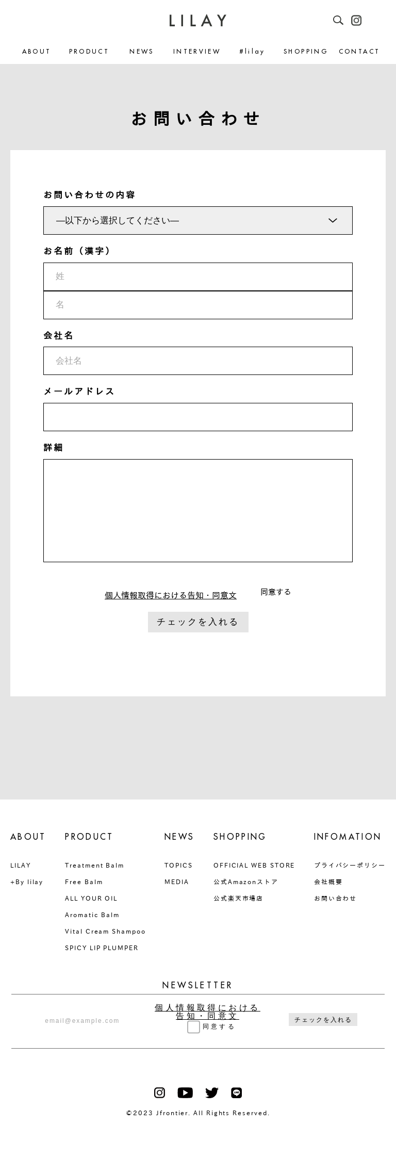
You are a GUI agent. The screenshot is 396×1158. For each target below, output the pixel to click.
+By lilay (26, 881)
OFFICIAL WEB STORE (254, 865)
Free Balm (84, 881)
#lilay (252, 51)
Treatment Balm (94, 865)
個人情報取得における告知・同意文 (171, 595)
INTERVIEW (197, 51)
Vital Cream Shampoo (105, 931)
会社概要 (328, 881)
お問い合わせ (335, 898)
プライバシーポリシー (350, 865)
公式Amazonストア (245, 881)
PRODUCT (89, 51)
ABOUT (37, 51)
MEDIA (176, 881)
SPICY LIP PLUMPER (102, 947)
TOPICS (178, 865)
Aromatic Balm (92, 914)
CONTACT (360, 51)
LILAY (20, 865)
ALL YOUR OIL (91, 898)
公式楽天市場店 (238, 898)
